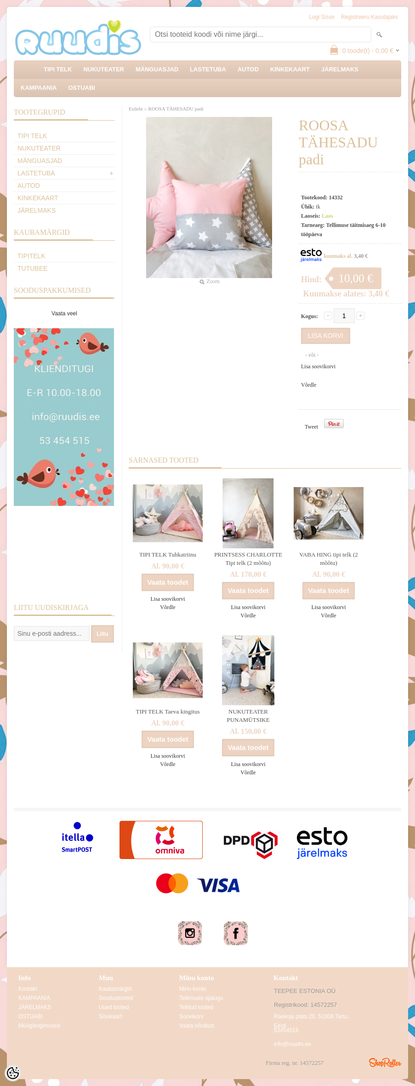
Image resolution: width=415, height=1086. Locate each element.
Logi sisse (322, 17)
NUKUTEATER (103, 69)
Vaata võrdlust (196, 1025)
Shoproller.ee (385, 1062)
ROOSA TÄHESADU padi (176, 108)
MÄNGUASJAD (157, 69)
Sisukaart (110, 1016)
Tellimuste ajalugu (201, 998)
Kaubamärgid (115, 989)
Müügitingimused (39, 1025)
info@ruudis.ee (292, 1044)
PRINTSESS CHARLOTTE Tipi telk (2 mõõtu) (248, 558)
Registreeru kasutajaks (369, 17)
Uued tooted (114, 1007)
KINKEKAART (290, 69)
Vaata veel (64, 313)
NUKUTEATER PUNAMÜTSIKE (248, 715)
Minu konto (192, 989)
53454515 (286, 1030)
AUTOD (248, 69)
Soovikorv (191, 1016)
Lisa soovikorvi (318, 366)
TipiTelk (31, 256)
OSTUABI (81, 87)
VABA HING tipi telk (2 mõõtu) (328, 558)
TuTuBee (32, 268)
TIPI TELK (58, 69)
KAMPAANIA (39, 87)
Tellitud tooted (196, 1007)
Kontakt (27, 989)
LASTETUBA (208, 69)
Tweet (311, 427)
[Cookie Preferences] (13, 1073)
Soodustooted (116, 998)
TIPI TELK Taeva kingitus (167, 711)
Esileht (136, 108)
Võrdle (308, 385)
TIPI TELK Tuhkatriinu (167, 554)
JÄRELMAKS (339, 69)
